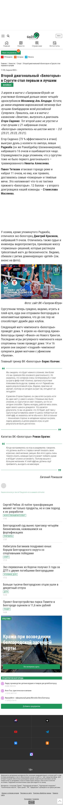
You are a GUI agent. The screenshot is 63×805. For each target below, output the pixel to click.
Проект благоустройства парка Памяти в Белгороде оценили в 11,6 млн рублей (29, 603)
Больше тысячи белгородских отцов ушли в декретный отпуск (30, 586)
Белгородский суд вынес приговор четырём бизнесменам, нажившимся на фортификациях (30, 529)
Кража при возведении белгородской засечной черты (27, 642)
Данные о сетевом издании (10, 793)
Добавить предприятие (31, 706)
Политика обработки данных (42, 793)
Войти (59, 36)
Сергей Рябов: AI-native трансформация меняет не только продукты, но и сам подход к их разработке (31, 508)
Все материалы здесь (31, 667)
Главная (6, 44)
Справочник (37, 44)
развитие (36, 799)
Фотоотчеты (54, 44)
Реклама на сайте (26, 793)
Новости (20, 44)
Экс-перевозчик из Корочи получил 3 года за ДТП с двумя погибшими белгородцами (31, 568)
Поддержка (28, 799)
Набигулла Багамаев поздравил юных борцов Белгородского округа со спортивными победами (27, 550)
